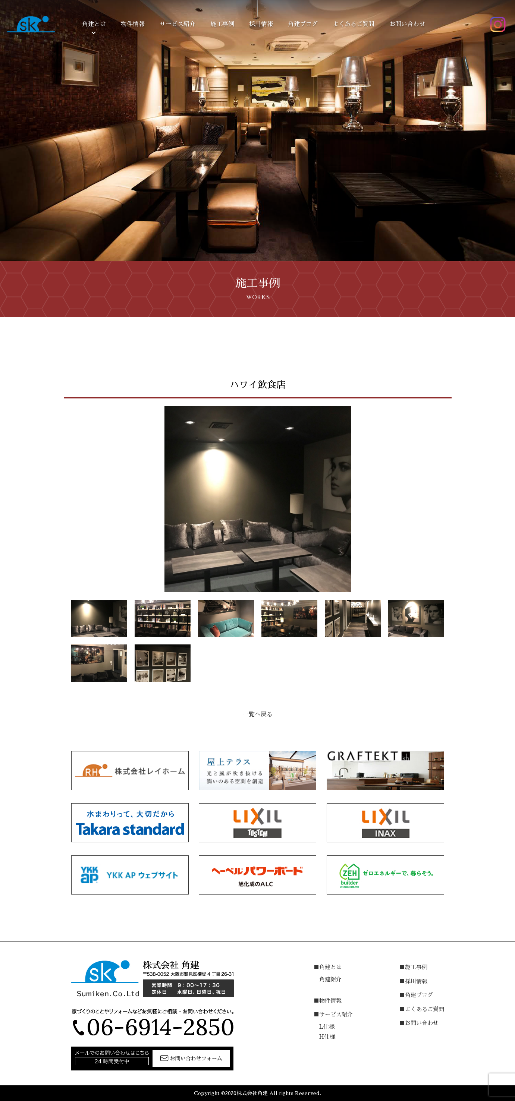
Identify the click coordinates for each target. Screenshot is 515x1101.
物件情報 (133, 24)
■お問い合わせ (419, 1023)
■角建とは (328, 967)
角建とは (94, 24)
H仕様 (327, 1037)
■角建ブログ (416, 995)
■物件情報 (328, 1000)
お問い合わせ (407, 24)
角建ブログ (303, 24)
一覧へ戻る (258, 714)
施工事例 (222, 24)
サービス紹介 (177, 24)
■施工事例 (413, 967)
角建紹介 (330, 979)
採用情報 (261, 24)
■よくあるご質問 (421, 1009)
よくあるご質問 (353, 24)
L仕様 (327, 1026)
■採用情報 (413, 981)
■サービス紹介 (333, 1014)
